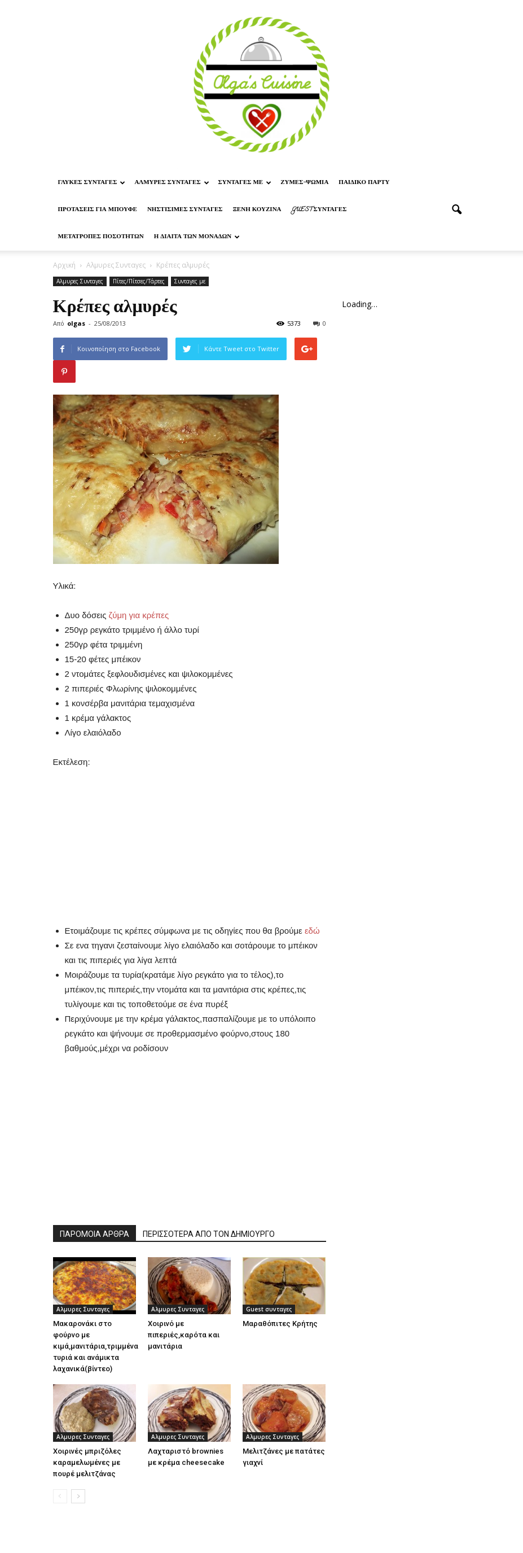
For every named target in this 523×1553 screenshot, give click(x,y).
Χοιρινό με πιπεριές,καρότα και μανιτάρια (183, 1334)
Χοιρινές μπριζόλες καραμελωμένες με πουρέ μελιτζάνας (87, 1462)
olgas (76, 323)
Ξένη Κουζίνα (256, 210)
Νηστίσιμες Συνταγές (185, 210)
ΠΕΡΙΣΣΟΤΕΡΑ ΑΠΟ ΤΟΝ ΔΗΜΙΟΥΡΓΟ (209, 1234)
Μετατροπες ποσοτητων (101, 237)
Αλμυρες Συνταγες (171, 183)
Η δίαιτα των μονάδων (197, 237)
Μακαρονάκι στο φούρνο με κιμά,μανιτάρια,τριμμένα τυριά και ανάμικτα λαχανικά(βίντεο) (95, 1346)
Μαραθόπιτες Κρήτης (280, 1323)
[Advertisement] (189, 840)
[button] (457, 210)
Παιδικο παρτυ (364, 183)
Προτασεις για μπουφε (97, 210)
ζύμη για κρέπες (139, 615)
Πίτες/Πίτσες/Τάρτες (139, 281)
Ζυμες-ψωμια (304, 183)
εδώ (312, 930)
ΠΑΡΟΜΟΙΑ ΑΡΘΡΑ (94, 1234)
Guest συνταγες (319, 210)
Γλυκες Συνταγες (92, 183)
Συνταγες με (245, 183)
